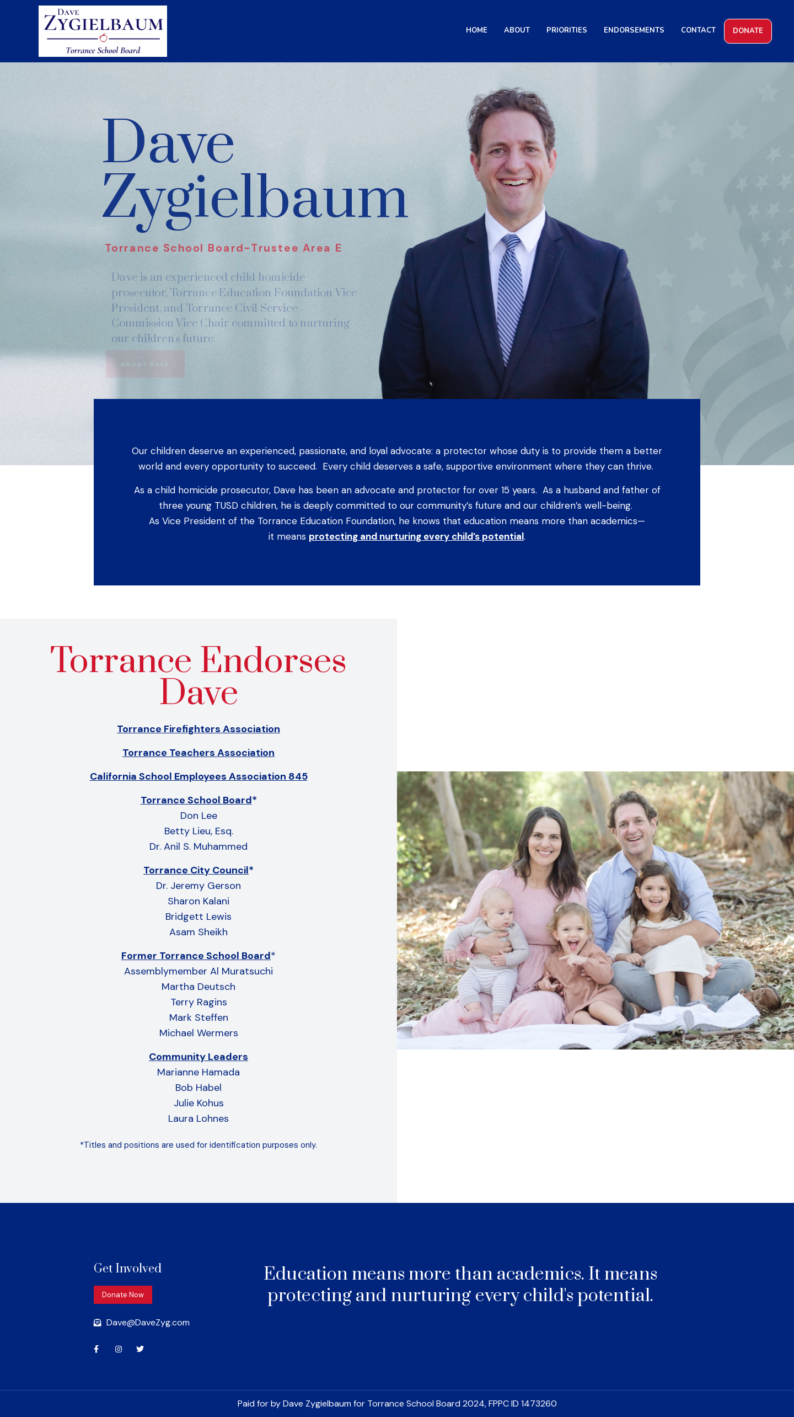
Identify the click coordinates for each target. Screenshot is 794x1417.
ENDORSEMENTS (634, 30)
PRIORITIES (566, 30)
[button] (123, 1295)
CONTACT (698, 30)
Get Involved (128, 1268)
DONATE (748, 31)
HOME (476, 30)
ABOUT (517, 30)
